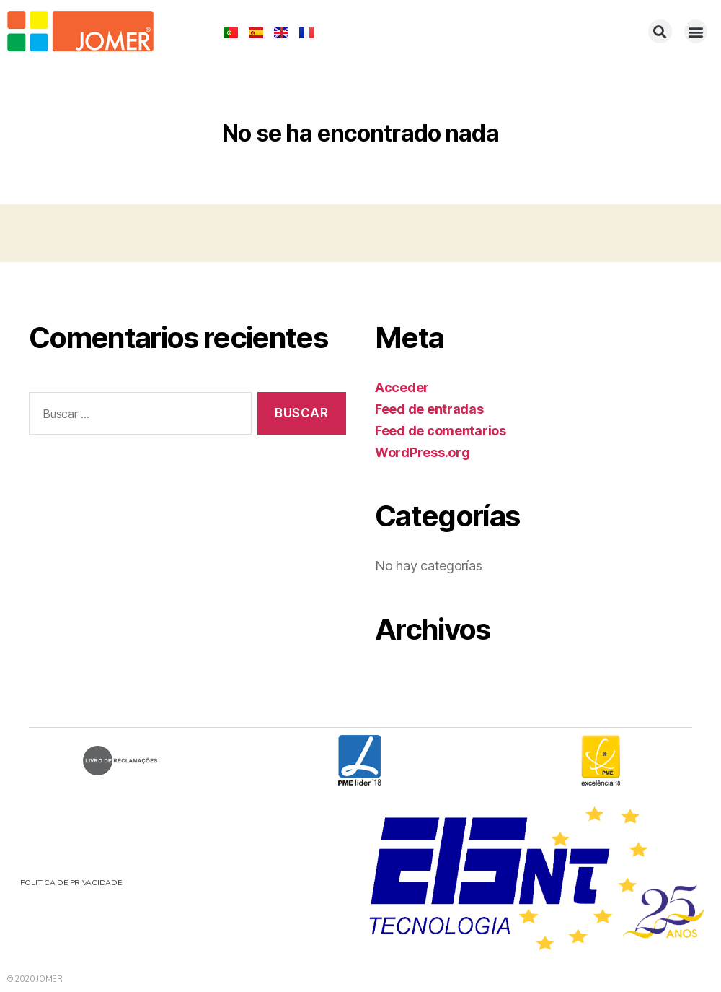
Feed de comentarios (440, 430)
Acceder (402, 387)
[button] (660, 31)
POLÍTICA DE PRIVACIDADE (73, 882)
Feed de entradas (429, 409)
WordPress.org (422, 452)
